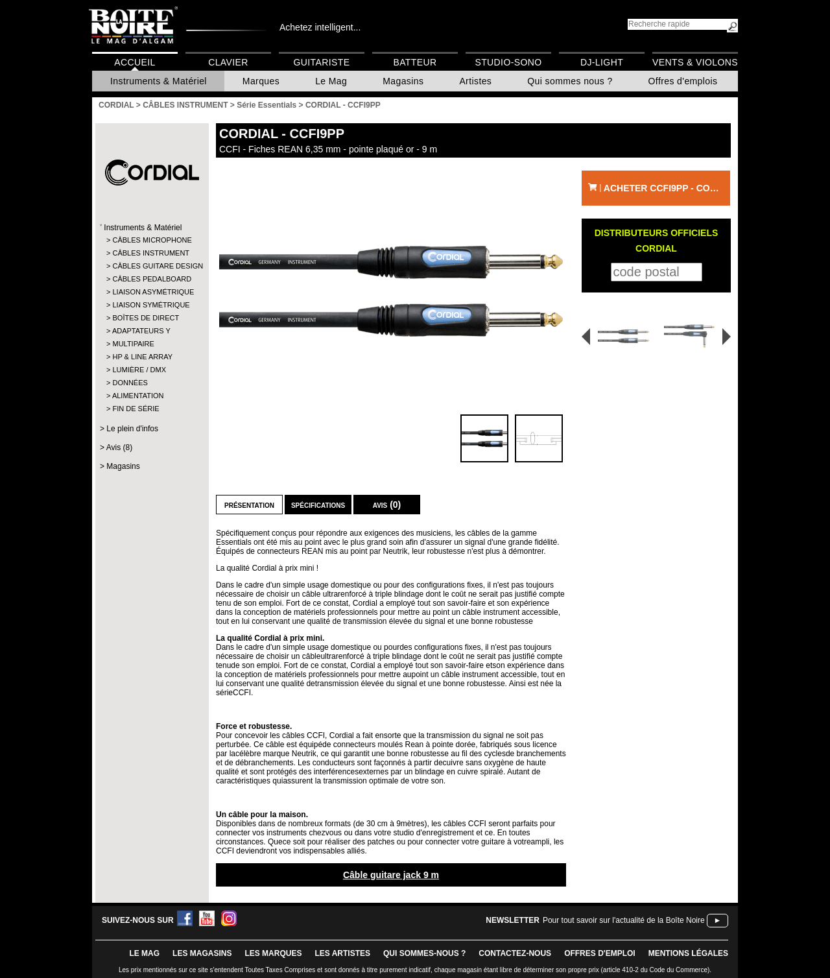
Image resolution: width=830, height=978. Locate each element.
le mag (144, 953)
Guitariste (322, 62)
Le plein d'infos (132, 428)
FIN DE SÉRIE (135, 408)
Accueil (134, 62)
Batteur (414, 62)
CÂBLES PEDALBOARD (151, 279)
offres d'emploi (599, 953)
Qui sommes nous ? (569, 81)
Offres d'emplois (683, 81)
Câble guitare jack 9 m (391, 875)
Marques (261, 81)
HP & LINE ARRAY (142, 357)
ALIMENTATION (138, 396)
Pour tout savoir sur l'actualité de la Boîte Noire (624, 920)
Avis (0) (387, 504)
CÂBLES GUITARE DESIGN (151, 266)
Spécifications (318, 504)
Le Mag (331, 81)
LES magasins (201, 953)
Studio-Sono (508, 62)
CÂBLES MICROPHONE (151, 240)
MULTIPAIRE (133, 344)
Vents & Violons (695, 62)
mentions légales (688, 953)
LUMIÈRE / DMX (139, 370)
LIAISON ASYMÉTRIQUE (151, 292)
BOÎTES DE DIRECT (145, 318)
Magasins (403, 81)
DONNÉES (129, 383)
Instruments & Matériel (158, 81)
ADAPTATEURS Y (141, 331)
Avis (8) (119, 447)
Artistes (475, 81)
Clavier (228, 62)
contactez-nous (515, 953)
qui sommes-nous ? (424, 953)
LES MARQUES (273, 953)
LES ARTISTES (342, 953)
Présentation (249, 504)
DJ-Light (601, 62)
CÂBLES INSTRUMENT (150, 253)
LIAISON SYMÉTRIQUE (150, 305)
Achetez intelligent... (320, 27)
